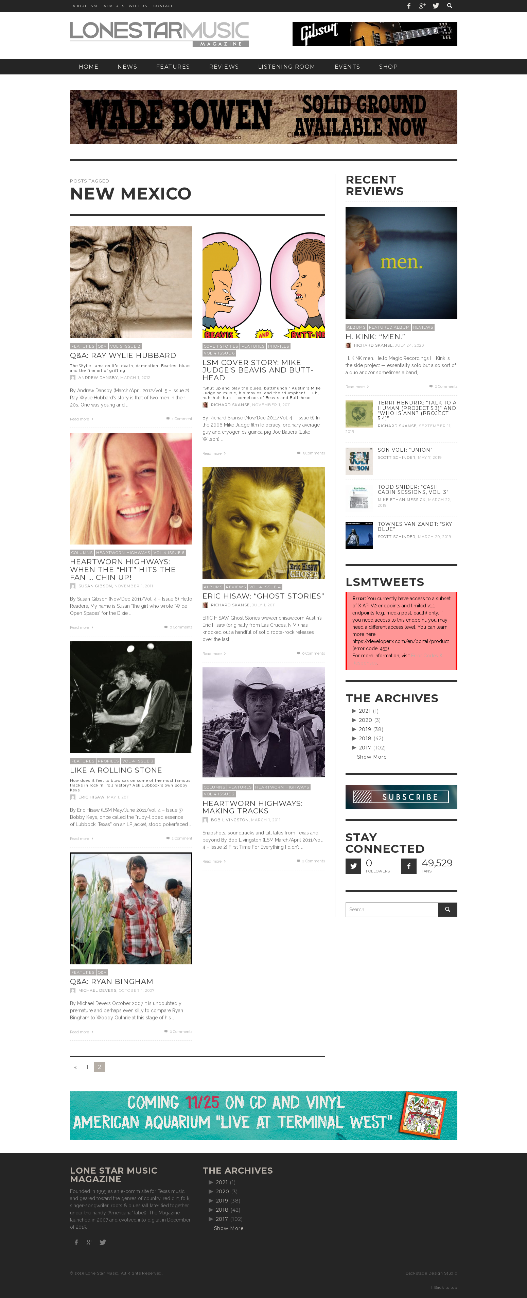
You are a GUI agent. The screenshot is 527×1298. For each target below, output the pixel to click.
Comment (178, 419)
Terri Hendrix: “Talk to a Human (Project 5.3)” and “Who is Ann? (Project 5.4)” (417, 410)
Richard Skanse (230, 404)
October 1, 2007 (137, 990)
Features (82, 346)
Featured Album (389, 327)
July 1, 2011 (264, 605)
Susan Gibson (95, 586)
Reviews (236, 587)
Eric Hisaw (91, 797)
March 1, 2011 (266, 819)
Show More (372, 757)
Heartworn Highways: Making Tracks (253, 807)
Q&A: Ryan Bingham (112, 981)
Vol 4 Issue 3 (137, 761)
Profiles (278, 346)
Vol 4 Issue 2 (219, 794)
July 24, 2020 (409, 345)
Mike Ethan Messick (402, 499)
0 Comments (177, 627)
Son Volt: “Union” (405, 450)
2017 (365, 748)
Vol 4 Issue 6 (219, 353)
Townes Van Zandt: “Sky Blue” (415, 526)
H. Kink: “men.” (375, 336)
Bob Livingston (230, 819)
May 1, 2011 (118, 797)
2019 (365, 729)
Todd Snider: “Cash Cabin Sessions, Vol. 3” (413, 489)
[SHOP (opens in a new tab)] (388, 66)
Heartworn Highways (123, 552)
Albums (213, 587)
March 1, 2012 (135, 377)
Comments (310, 453)
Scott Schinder (397, 457)
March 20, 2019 (434, 536)
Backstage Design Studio (431, 1273)
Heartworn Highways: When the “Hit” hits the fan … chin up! (123, 569)
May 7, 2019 (430, 457)
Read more (82, 419)
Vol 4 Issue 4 (265, 587)
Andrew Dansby (98, 377)
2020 (366, 720)
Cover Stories (221, 346)
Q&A (102, 346)
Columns (82, 552)
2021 (365, 711)
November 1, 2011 (271, 404)
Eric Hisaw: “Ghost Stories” (263, 596)
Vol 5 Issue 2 (125, 346)
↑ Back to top (444, 1287)
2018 (365, 738)
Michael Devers (97, 990)
